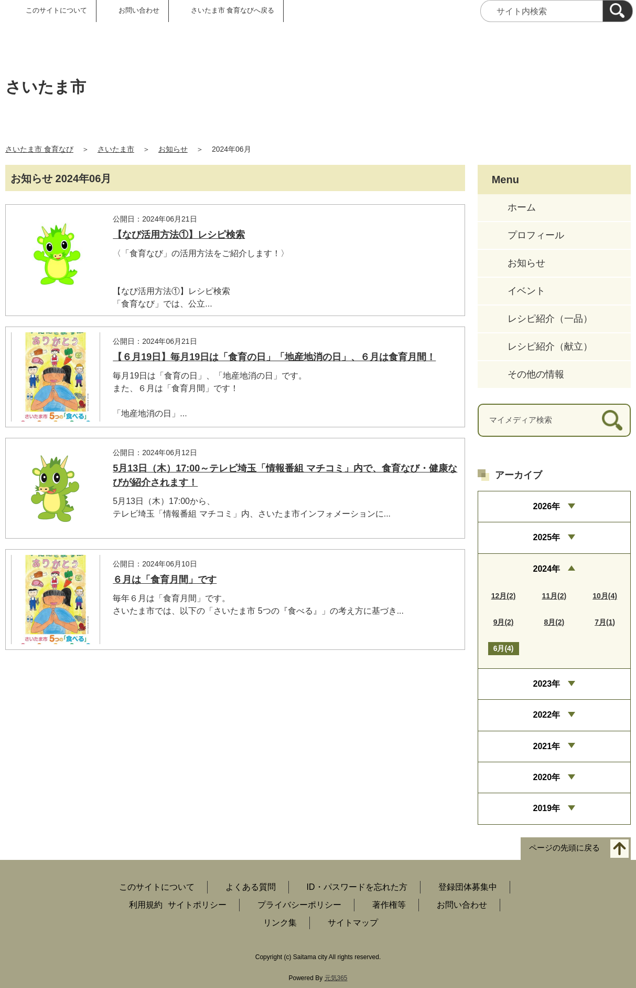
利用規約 (146, 904)
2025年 (546, 537)
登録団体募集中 (467, 886)
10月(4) (604, 596)
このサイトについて (56, 10)
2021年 (546, 746)
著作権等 (389, 904)
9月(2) (503, 622)
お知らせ (173, 149)
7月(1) (605, 622)
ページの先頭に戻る (564, 847)
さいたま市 (116, 149)
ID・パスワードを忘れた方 (357, 886)
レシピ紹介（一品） (550, 318)
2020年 (546, 777)
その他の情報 (536, 374)
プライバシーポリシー (299, 904)
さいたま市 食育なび (39, 149)
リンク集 (280, 922)
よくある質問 (250, 886)
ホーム (522, 207)
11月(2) (554, 596)
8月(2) (554, 622)
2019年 (546, 808)
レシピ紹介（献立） (550, 346)
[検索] (617, 11)
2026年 (546, 506)
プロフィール (536, 235)
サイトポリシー (197, 904)
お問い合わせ (138, 10)
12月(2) (503, 596)
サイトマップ (353, 922)
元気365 (336, 978)
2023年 (546, 683)
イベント (526, 291)
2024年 (546, 568)
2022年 (546, 714)
